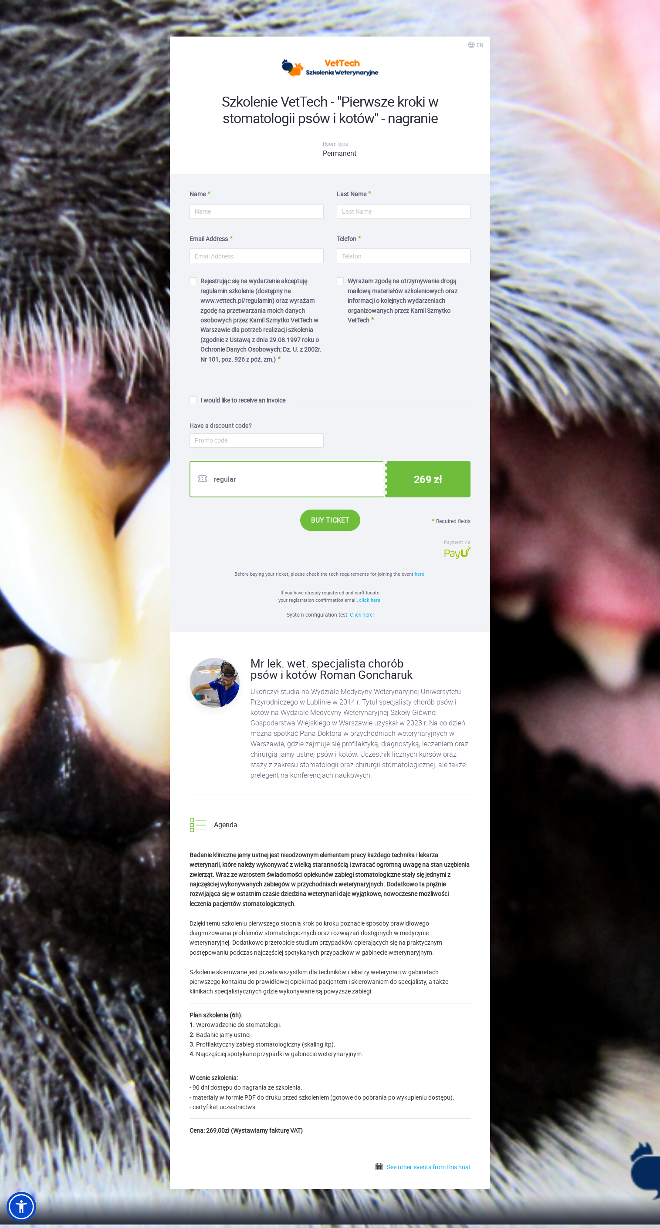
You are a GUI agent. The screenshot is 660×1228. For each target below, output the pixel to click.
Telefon (346, 239)
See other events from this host (422, 1167)
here (419, 573)
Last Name (351, 194)
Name (198, 194)
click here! (370, 600)
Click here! (362, 614)
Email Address (209, 239)
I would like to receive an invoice (237, 400)
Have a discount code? (221, 425)
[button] (21, 1206)
